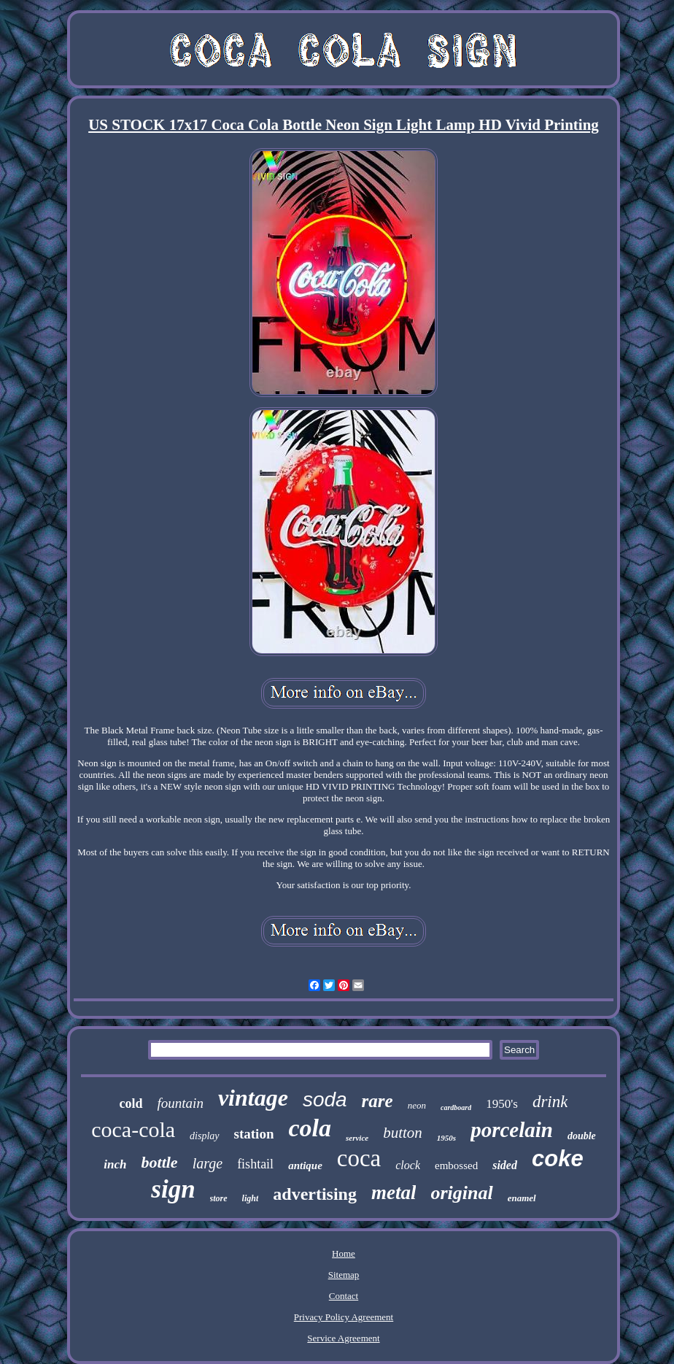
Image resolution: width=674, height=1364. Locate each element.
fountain (181, 1103)
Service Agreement (343, 1338)
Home (343, 1253)
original (461, 1192)
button (402, 1132)
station (254, 1133)
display (204, 1135)
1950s (446, 1137)
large (207, 1163)
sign (173, 1189)
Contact (343, 1295)
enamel (522, 1197)
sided (504, 1165)
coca (359, 1158)
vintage (253, 1097)
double (582, 1135)
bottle (160, 1162)
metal (394, 1192)
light (250, 1198)
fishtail (255, 1164)
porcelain (511, 1129)
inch (115, 1164)
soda (325, 1099)
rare (377, 1101)
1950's (502, 1104)
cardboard (456, 1107)
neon (417, 1105)
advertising (315, 1193)
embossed (456, 1165)
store (219, 1198)
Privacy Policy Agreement (343, 1316)
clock (407, 1165)
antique (305, 1165)
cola (309, 1127)
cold (131, 1103)
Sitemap (344, 1274)
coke (558, 1158)
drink (550, 1102)
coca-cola (133, 1129)
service (357, 1137)
